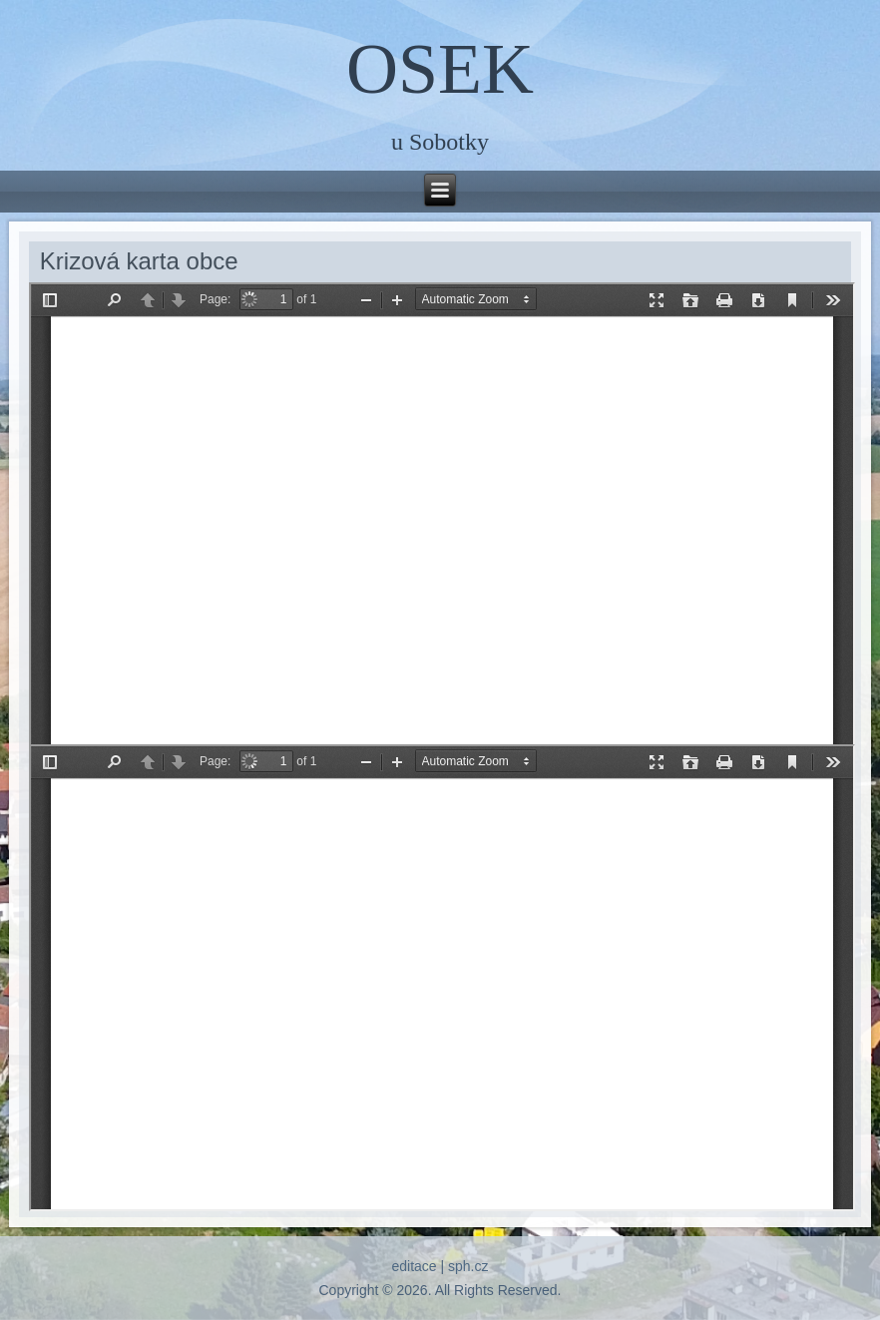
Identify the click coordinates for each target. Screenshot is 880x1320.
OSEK (440, 69)
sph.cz (468, 1266)
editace (413, 1266)
